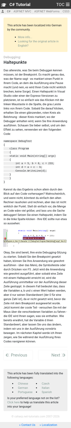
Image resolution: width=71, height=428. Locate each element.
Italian (46, 388)
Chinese (23, 383)
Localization (49, 425)
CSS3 (66, 11)
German (23, 388)
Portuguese (25, 392)
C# (8, 11)
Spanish (47, 392)
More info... (25, 37)
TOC (63, 4)
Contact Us (28, 425)
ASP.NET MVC (22, 11)
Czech (46, 383)
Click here (13, 402)
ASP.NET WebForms (47, 11)
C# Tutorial (19, 4)
